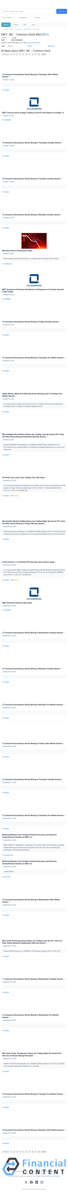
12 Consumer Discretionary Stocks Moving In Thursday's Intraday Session (32, 779)
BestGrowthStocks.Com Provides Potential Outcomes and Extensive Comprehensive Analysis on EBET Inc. (29, 836)
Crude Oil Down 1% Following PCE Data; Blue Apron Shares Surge (29, 562)
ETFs (25, 25)
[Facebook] (31, 1182)
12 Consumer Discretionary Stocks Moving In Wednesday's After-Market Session (31, 901)
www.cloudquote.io (49, 1171)
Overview (6, 29)
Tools (33, 25)
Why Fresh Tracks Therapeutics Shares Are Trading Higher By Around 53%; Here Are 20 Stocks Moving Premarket (32, 1054)
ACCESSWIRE (8, 120)
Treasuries (36, 29)
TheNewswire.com (9, 855)
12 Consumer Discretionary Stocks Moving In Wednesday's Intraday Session (33, 633)
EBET (44, 34)
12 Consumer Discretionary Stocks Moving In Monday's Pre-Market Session (33, 705)
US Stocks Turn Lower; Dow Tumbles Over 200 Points (24, 477)
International (27, 29)
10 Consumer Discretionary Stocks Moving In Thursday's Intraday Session (32, 143)
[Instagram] (42, 1182)
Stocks (16, 25)
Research (51, 46)
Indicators (37, 17)
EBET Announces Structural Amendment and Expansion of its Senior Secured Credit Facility (33, 290)
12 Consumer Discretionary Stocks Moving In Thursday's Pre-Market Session (33, 358)
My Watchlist (22, 17)
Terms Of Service (54, 1176)
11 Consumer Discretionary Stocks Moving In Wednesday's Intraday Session (33, 979)
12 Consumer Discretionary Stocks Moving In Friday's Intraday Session (31, 322)
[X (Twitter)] (26, 1182)
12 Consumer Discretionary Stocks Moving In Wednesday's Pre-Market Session (30, 1016)
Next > (44, 54)
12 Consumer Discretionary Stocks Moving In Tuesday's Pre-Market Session (33, 1094)
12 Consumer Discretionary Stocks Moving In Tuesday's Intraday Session (32, 179)
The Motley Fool (8, 263)
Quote (10, 46)
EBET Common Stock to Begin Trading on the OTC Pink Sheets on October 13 (33, 113)
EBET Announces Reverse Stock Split (17, 603)
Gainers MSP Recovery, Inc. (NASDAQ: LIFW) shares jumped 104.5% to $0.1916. (32, 951)
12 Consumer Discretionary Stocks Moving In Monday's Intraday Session (32, 215)
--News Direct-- (9, 872)
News (11, 29)
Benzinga (7, 90)
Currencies (18, 29)
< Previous (5, 54)
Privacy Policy (40, 1176)
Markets (6, 25)
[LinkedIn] (36, 1182)
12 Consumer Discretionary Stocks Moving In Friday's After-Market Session (33, 743)
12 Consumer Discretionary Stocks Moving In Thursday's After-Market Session (30, 75)
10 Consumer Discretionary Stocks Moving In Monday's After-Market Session (34, 1130)
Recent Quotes (7, 17)
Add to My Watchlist (34, 43)
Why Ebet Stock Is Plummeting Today (18, 251)
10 (39, 54)
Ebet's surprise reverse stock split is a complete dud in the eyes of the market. (31, 259)
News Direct (7, 876)
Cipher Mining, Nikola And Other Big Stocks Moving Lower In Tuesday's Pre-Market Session (32, 395)
